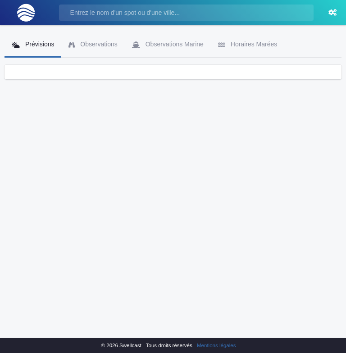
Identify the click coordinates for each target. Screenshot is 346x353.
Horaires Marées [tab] (247, 44)
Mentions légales (216, 345)
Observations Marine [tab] (168, 44)
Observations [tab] (92, 44)
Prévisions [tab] (33, 44)
